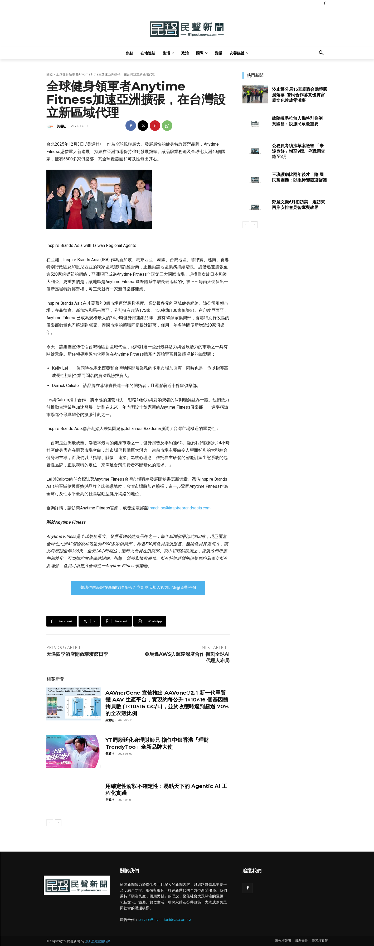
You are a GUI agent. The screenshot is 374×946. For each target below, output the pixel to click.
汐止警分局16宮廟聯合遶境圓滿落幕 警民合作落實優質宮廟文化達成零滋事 (299, 95)
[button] (321, 53)
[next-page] (58, 822)
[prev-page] (49, 822)
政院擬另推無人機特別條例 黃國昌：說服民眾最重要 (297, 121)
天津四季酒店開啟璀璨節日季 (77, 654)
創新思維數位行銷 (97, 941)
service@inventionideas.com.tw (165, 919)
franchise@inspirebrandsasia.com (179, 507)
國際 (49, 74)
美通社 (61, 126)
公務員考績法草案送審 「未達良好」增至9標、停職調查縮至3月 (298, 151)
